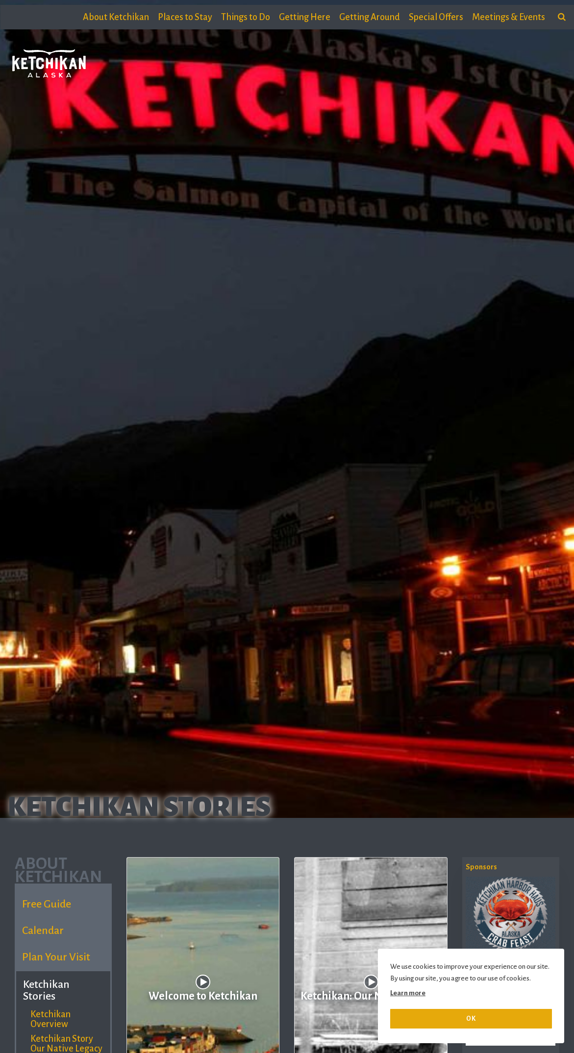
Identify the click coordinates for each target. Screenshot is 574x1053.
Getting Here (304, 17)
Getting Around (369, 17)
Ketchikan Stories (46, 990)
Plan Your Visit (56, 957)
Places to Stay (185, 17)
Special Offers (436, 17)
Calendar (43, 930)
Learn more (407, 993)
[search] (561, 17)
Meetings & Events (508, 17)
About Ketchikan (116, 17)
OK (470, 1018)
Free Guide (46, 904)
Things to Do (245, 17)
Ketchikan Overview (50, 1019)
